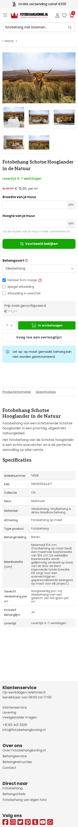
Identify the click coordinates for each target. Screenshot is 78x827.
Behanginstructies (17, 762)
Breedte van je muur (19, 197)
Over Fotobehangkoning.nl (24, 750)
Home (9, 41)
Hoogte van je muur (18, 216)
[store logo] (26, 15)
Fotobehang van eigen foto (24, 799)
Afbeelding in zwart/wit (24, 293)
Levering (9, 712)
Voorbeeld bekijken (39, 243)
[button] (40, 280)
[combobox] (39, 27)
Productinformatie (16, 392)
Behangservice (14, 756)
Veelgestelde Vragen (19, 717)
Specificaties (46, 392)
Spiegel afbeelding (20, 287)
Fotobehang (12, 788)
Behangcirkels (13, 794)
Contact (9, 767)
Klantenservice (14, 707)
